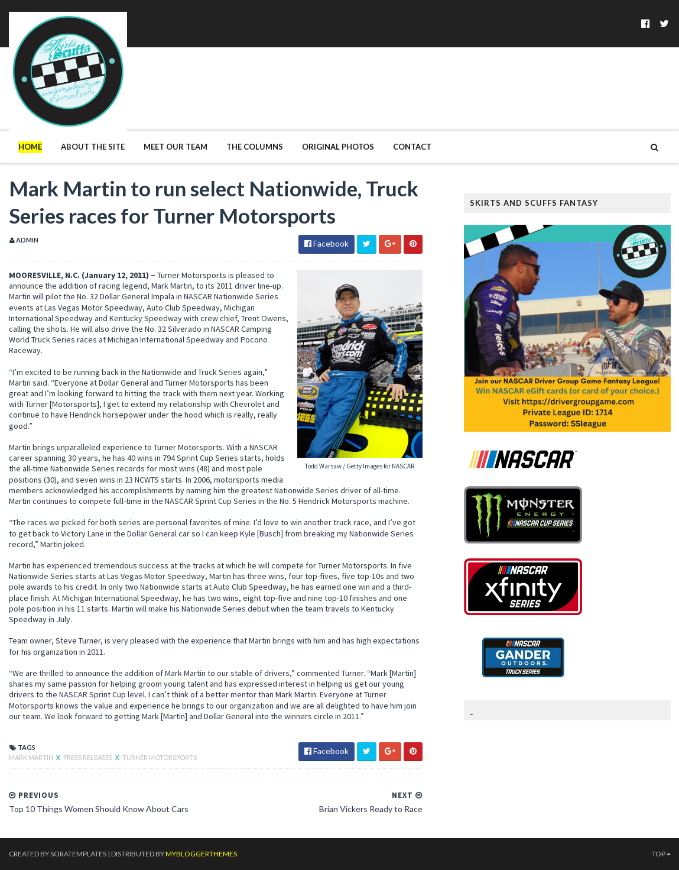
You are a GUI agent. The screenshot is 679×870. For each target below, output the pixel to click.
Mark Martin (31, 757)
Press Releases (88, 757)
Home (30, 146)
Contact (412, 146)
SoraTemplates (78, 853)
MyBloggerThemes (201, 853)
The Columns (254, 146)
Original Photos (338, 146)
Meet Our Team (175, 146)
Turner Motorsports (159, 757)
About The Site (93, 146)
